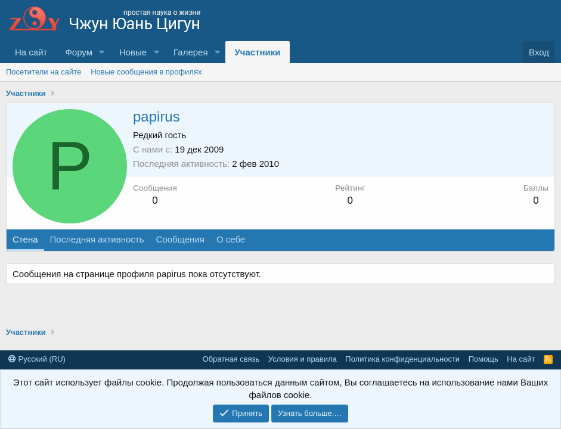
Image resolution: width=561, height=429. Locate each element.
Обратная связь (231, 359)
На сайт (31, 52)
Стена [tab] (25, 239)
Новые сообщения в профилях (146, 71)
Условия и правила (302, 359)
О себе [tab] (230, 239)
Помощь (483, 359)
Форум (78, 52)
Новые (133, 52)
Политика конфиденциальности (402, 359)
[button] (102, 52)
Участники (257, 52)
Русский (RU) (37, 359)
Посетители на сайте (43, 71)
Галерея (190, 52)
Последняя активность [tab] (97, 239)
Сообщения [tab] (180, 239)
